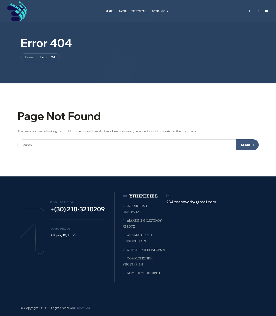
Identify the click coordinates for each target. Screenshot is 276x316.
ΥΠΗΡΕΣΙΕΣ (138, 11)
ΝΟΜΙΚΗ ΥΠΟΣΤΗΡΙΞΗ (144, 273)
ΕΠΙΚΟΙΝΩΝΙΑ (160, 11)
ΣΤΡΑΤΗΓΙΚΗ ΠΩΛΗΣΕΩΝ (146, 250)
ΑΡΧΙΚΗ (110, 11)
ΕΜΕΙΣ (123, 11)
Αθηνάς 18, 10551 (63, 235)
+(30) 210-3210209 (77, 209)
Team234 (83, 308)
